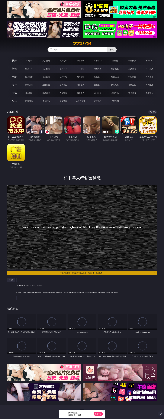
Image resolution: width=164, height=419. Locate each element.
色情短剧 (115, 101)
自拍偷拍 (46, 68)
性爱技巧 (149, 93)
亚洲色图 (46, 85)
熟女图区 (132, 85)
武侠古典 (80, 93)
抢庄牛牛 (149, 60)
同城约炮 (29, 101)
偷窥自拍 (29, 85)
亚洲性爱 (29, 76)
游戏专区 (80, 60)
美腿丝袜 (97, 85)
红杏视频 (97, 101)
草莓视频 (63, 101)
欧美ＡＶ (63, 68)
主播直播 (132, 68)
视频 (14, 68)
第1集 (11, 280)
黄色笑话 (132, 93)
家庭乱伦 (46, 93)
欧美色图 (63, 85)
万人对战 (63, 60)
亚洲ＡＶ (29, 68)
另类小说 (115, 93)
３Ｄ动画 (80, 68)
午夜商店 (46, 101)
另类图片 (149, 85)
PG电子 (29, 60)
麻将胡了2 (98, 60)
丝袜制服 (115, 68)
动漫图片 (80, 85)
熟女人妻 (97, 68)
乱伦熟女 (132, 76)
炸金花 (115, 60)
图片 (14, 84)
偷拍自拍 (46, 76)
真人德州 (46, 60)
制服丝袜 (97, 76)
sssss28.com (82, 43)
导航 (14, 100)
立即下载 (98, 414)
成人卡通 (63, 76)
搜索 (112, 49)
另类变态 (149, 76)
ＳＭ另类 (149, 68)
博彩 (14, 60)
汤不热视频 (80, 101)
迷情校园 (97, 93)
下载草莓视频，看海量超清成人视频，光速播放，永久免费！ (108, 273)
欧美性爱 (80, 76)
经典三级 (115, 76)
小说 (14, 92)
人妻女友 (63, 93)
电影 (14, 76)
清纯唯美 (115, 85)
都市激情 (29, 93)
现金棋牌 (132, 60)
